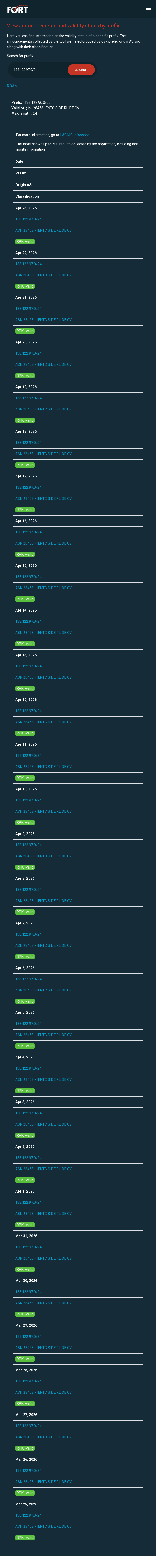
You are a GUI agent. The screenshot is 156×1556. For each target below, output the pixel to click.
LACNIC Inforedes (74, 135)
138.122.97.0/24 (28, 219)
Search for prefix (20, 56)
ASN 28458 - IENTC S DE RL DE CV (43, 230)
